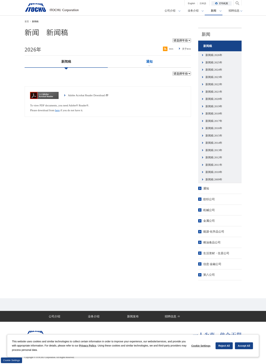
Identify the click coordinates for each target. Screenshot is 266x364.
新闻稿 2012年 (213, 157)
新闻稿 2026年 (213, 55)
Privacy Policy (87, 345)
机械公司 (209, 210)
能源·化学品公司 (213, 231)
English (191, 3)
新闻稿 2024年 (213, 69)
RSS (166, 49)
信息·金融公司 (212, 264)
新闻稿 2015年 (213, 135)
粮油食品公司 (212, 242)
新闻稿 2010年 (213, 172)
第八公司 (209, 274)
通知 (206, 188)
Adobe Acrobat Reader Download (88, 95)
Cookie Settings (11, 360)
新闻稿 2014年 (213, 142)
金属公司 (209, 220)
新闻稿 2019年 (213, 106)
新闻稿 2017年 (213, 121)
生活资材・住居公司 (216, 253)
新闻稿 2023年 (213, 77)
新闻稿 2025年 (213, 62)
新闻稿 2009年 (213, 179)
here (57, 110)
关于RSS (186, 48)
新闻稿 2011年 (213, 164)
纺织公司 (209, 199)
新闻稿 (207, 45)
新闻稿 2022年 (213, 84)
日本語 (203, 3)
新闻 (206, 34)
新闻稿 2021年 (213, 91)
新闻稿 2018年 (213, 113)
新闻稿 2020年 (213, 99)
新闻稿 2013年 (213, 150)
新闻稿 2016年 (213, 128)
